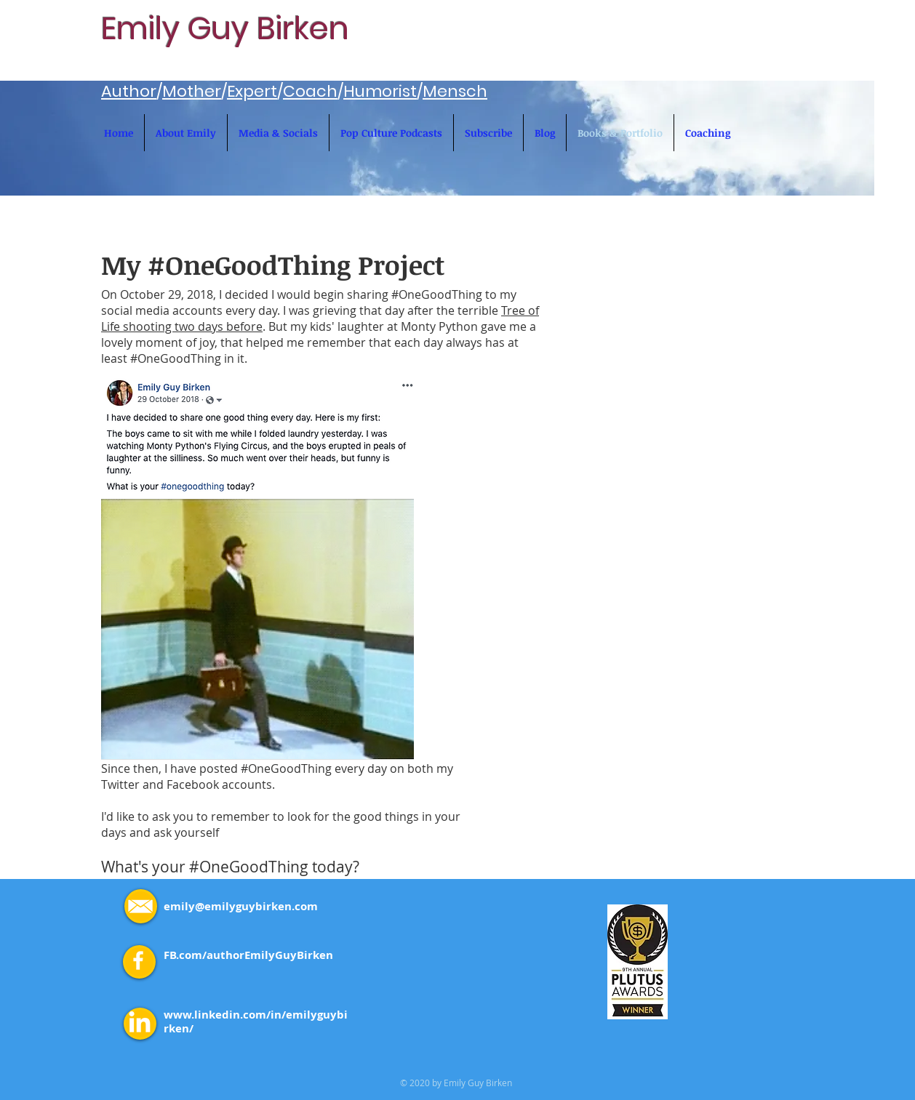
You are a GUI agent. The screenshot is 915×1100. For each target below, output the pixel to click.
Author (128, 91)
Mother (191, 91)
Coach (310, 91)
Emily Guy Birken (225, 28)
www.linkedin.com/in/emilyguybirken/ (256, 1021)
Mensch (455, 91)
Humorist (380, 91)
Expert (252, 91)
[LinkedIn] (140, 1024)
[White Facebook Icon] (138, 960)
